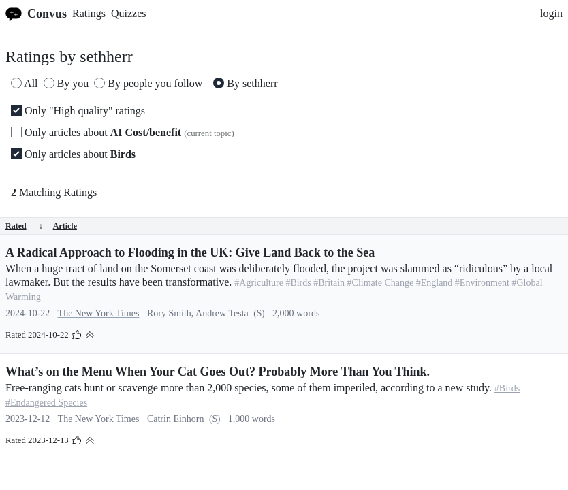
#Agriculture (258, 283)
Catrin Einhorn (175, 419)
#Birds (298, 283)
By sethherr (245, 83)
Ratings (89, 13)
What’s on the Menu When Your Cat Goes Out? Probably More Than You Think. (217, 371)
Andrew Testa (222, 313)
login (551, 13)
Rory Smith (169, 313)
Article (65, 226)
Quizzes (128, 13)
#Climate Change (380, 283)
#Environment (482, 283)
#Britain (329, 283)
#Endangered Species (46, 402)
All (24, 83)
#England (434, 283)
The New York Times (99, 313)
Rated (24, 225)
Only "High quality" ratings (78, 110)
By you (66, 83)
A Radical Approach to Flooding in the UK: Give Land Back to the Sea (190, 252)
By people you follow (148, 83)
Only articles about (122, 132)
